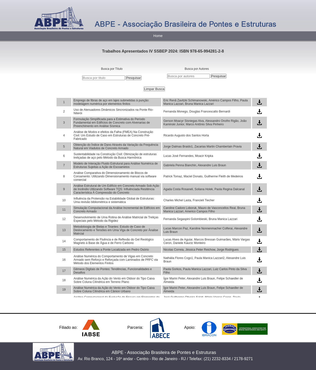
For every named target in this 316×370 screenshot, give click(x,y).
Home (157, 36)
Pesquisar (133, 78)
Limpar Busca (154, 89)
